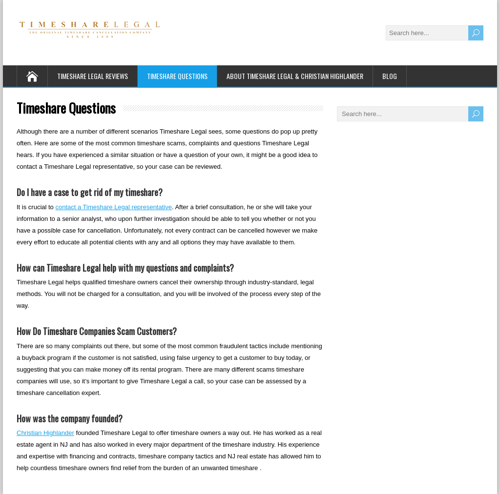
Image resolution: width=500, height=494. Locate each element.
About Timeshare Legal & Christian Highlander (295, 76)
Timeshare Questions (177, 76)
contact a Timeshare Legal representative (113, 207)
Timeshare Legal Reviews (92, 76)
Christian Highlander (45, 432)
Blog (389, 76)
